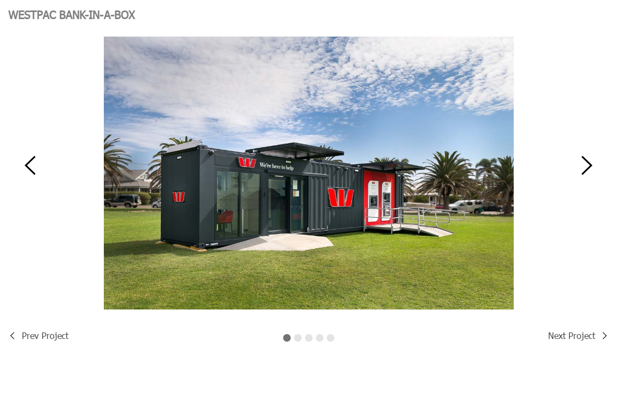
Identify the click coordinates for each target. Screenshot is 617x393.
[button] (30, 172)
